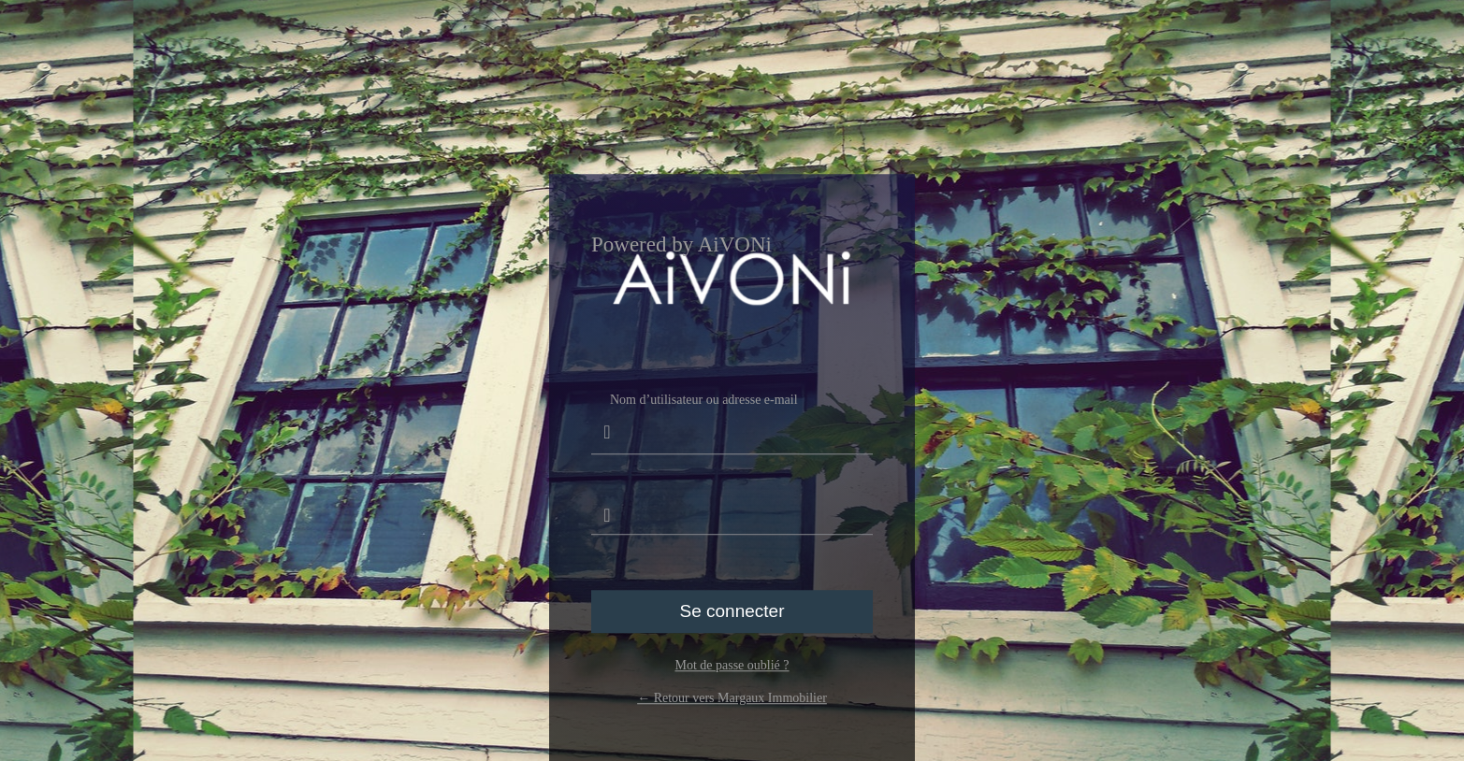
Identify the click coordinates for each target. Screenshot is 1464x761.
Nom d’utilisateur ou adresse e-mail (732, 423)
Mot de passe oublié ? (731, 665)
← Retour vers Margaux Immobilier (732, 698)
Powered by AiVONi (681, 245)
